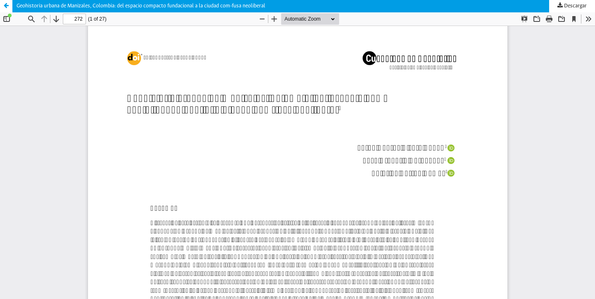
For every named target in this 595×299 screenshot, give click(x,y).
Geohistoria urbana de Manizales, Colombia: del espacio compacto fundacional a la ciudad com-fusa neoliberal (141, 6)
